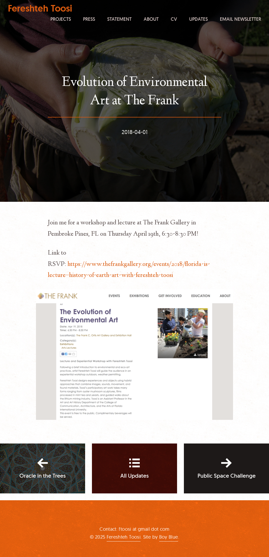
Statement (119, 19)
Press (89, 19)
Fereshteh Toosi (40, 8)
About (151, 19)
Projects (60, 19)
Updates (198, 19)
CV (174, 19)
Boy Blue (168, 537)
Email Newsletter (240, 19)
